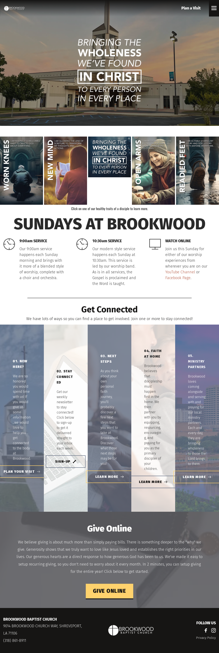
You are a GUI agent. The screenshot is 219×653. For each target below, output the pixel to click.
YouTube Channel (180, 272)
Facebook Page (178, 277)
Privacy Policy (206, 638)
